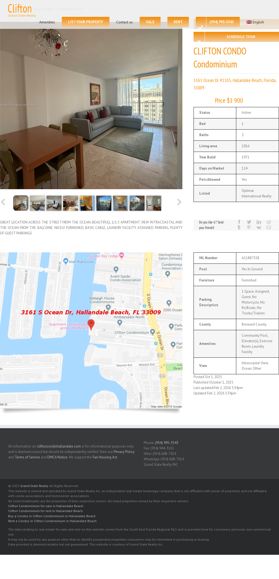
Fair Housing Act (105, 457)
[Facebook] (239, 222)
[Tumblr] (239, 227)
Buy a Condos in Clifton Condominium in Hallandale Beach (52, 516)
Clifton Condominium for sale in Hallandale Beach (45, 506)
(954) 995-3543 (166, 442)
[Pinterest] (249, 227)
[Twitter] (249, 222)
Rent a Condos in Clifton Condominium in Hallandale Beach (52, 521)
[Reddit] (268, 222)
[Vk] (258, 227)
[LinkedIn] (259, 222)
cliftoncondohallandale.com (59, 446)
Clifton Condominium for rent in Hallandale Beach (45, 511)
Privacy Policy (124, 451)
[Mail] (268, 227)
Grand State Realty (34, 486)
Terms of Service (27, 457)
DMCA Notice (57, 457)
